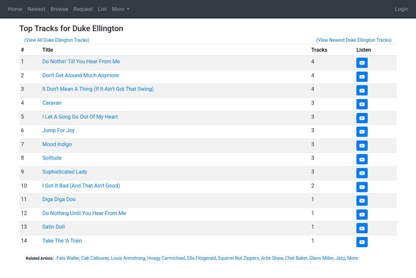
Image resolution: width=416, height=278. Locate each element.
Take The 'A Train (62, 241)
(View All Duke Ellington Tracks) (56, 40)
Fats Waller (68, 258)
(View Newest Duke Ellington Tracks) (354, 40)
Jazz (340, 258)
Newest (36, 9)
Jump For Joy (58, 130)
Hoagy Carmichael (166, 258)
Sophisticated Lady (64, 172)
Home (15, 9)
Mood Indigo (57, 144)
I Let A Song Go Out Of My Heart (80, 117)
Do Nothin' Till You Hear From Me (81, 61)
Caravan (52, 103)
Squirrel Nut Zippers (238, 258)
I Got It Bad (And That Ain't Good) (81, 186)
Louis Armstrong (128, 258)
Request (83, 9)
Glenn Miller (321, 258)
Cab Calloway (95, 258)
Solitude (52, 158)
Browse (59, 9)
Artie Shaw (272, 258)
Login (401, 9)
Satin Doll (53, 227)
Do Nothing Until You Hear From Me (84, 213)
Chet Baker (296, 258)
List (102, 9)
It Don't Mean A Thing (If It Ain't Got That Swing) (98, 89)
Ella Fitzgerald (201, 258)
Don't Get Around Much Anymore (80, 75)
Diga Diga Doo (59, 199)
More (352, 258)
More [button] (118, 9)
